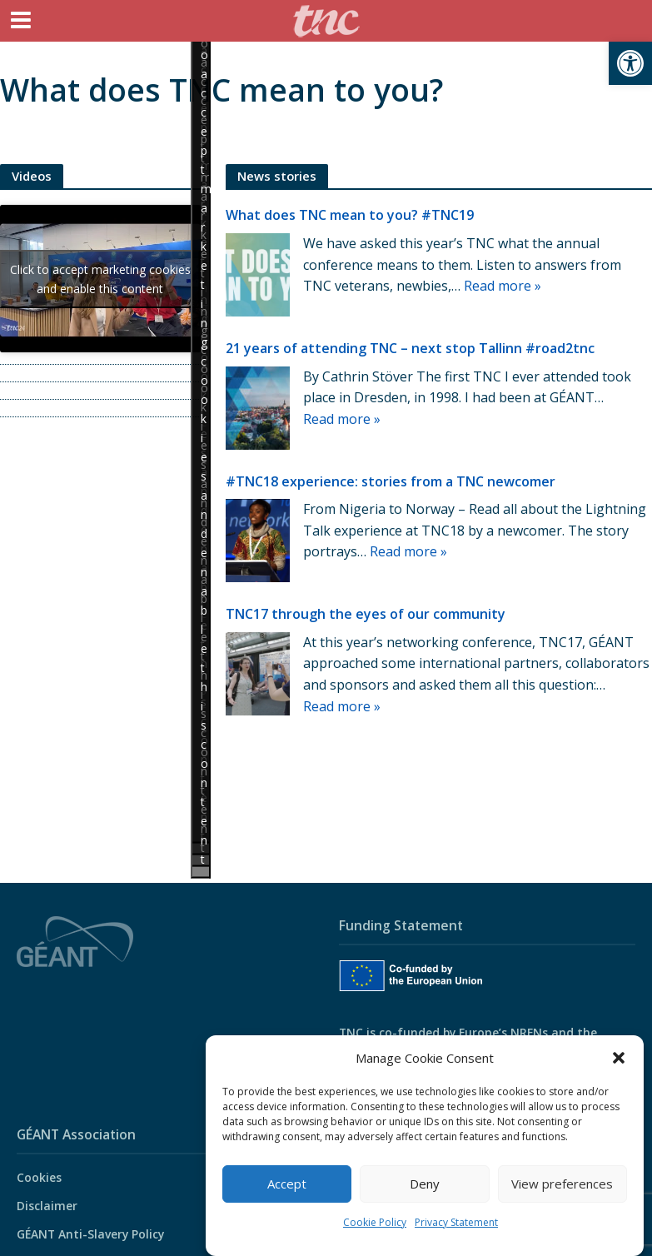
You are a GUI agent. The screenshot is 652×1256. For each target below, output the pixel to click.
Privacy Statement (456, 1222)
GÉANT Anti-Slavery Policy (90, 1234)
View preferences (562, 1183)
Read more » (502, 286)
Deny (425, 1183)
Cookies (39, 1177)
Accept (286, 1183)
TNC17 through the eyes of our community (365, 614)
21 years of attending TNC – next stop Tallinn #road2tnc (410, 348)
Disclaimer (47, 1206)
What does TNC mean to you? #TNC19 (350, 215)
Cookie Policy (374, 1222)
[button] (630, 63)
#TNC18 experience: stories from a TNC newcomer (390, 481)
